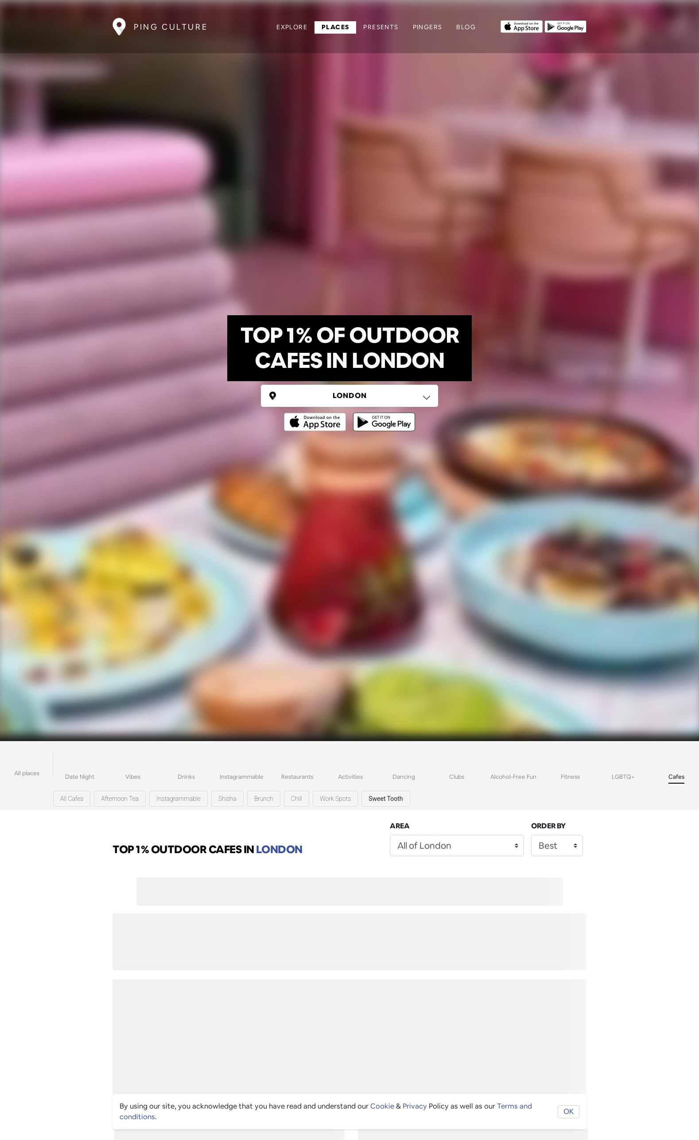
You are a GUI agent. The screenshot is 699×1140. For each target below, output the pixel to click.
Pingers (428, 27)
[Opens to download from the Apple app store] (522, 25)
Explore (291, 27)
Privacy (415, 1106)
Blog (466, 27)
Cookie (382, 1106)
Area (400, 826)
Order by (548, 826)
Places (335, 27)
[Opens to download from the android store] (565, 25)
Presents (380, 27)
